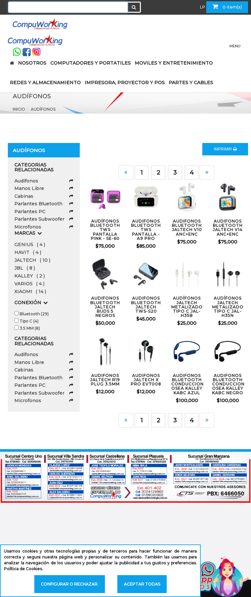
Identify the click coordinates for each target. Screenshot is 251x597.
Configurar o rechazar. (69, 584)
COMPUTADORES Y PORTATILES (90, 63)
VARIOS (29, 284)
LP (202, 7)
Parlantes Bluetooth (43, 203)
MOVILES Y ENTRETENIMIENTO (174, 63)
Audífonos (43, 109)
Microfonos (43, 226)
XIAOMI (30, 291)
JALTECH (32, 260)
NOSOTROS (32, 63)
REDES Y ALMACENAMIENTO (45, 83)
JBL (24, 268)
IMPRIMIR (225, 149)
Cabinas (43, 196)
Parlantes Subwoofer (43, 219)
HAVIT (27, 252)
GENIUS (29, 244)
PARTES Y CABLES (191, 83)
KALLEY (29, 276)
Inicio (19, 109)
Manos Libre (43, 188)
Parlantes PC (43, 211)
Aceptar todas (142, 584)
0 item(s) (227, 6)
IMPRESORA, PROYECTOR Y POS (125, 83)
